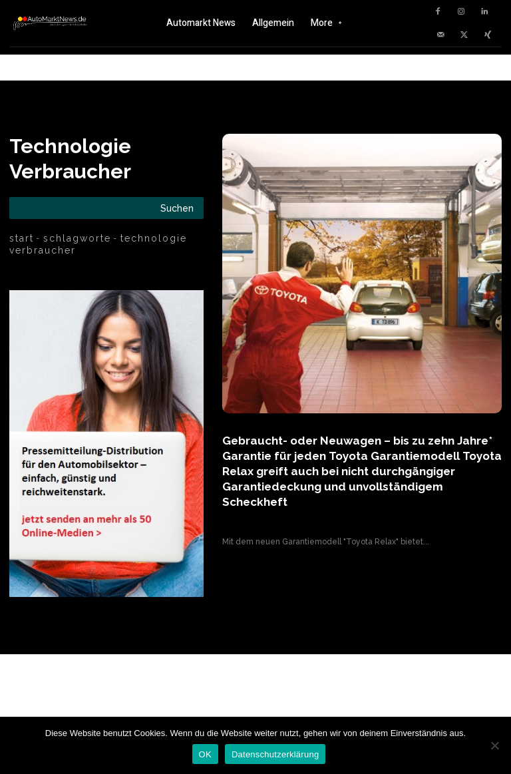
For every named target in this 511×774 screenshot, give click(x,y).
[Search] (177, 208)
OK (205, 754)
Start (21, 238)
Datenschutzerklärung (275, 754)
